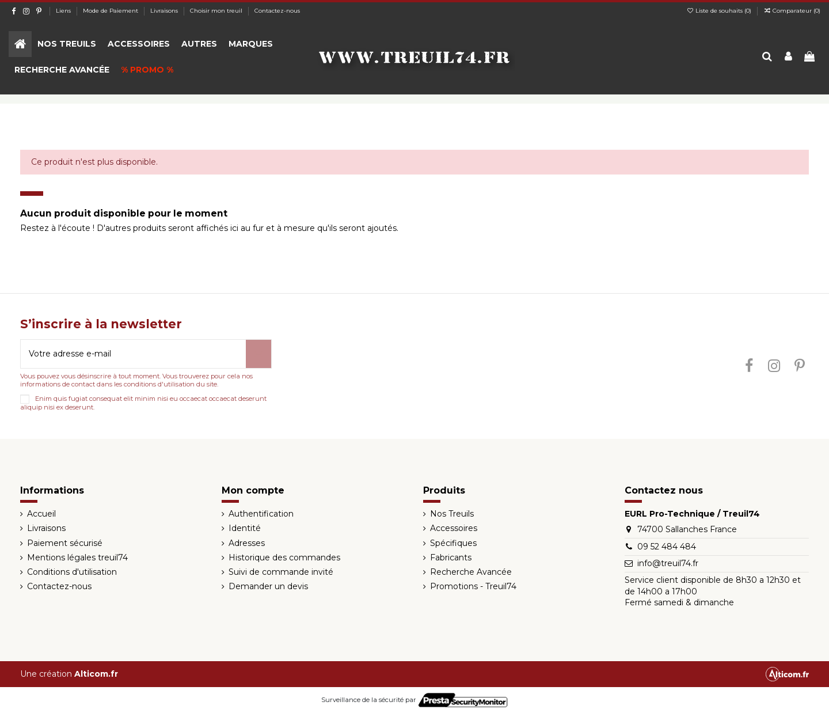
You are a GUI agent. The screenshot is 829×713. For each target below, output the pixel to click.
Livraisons (165, 10)
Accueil (41, 514)
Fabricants (450, 557)
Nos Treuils (452, 514)
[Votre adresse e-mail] (133, 354)
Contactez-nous (277, 10)
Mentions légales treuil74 (77, 557)
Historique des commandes (284, 557)
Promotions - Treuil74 (473, 586)
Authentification (261, 514)
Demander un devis (268, 586)
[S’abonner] (258, 354)
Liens (64, 10)
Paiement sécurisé (64, 543)
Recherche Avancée (471, 572)
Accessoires (453, 528)
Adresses (247, 543)
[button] (67, 44)
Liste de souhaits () (719, 10)
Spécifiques (453, 543)
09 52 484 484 (666, 546)
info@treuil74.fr (667, 563)
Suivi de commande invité (281, 572)
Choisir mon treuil (217, 10)
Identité (245, 528)
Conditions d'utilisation (72, 572)
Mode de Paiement (111, 10)
